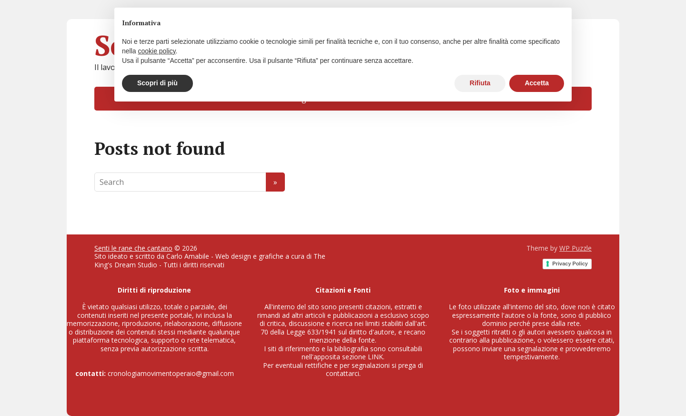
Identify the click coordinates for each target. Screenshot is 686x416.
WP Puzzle (575, 248)
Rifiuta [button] (480, 83)
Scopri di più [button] (157, 83)
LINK (375, 356)
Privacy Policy (570, 263)
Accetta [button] (537, 83)
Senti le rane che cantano (133, 248)
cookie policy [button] (156, 51)
